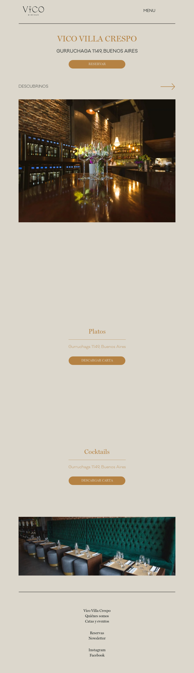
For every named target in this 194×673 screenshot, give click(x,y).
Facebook (97, 655)
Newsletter (97, 638)
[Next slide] (168, 86)
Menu (149, 10)
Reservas (97, 633)
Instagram (97, 650)
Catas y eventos (97, 621)
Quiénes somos (97, 616)
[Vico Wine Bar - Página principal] (33, 11)
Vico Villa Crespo (97, 611)
